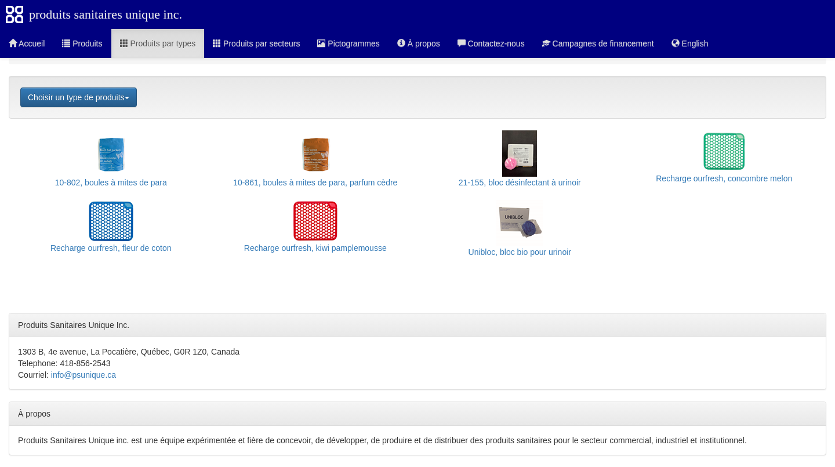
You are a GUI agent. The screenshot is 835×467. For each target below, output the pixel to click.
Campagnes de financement (598, 43)
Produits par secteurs (256, 43)
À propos (418, 43)
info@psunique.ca (83, 375)
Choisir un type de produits (78, 97)
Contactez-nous (491, 43)
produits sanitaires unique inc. (105, 14)
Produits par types (158, 43)
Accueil (27, 43)
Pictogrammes (348, 43)
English (690, 43)
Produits (82, 43)
